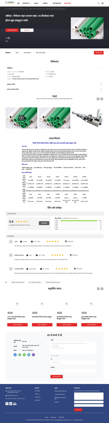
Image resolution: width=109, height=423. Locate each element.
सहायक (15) (70, 241)
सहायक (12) (79, 269)
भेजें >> (78, 409)
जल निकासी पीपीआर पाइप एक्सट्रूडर (42, 317)
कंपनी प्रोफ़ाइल (37, 391)
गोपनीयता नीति (61, 417)
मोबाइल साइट (53, 417)
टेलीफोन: (53, 367)
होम (6, 9)
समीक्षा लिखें (44, 223)
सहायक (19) (75, 255)
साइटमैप (46, 417)
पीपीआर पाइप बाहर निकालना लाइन (20, 9)
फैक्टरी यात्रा (37, 394)
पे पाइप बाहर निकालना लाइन (59, 394)
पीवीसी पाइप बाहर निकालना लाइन (60, 391)
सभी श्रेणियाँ (56, 402)
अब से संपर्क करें (56, 376)
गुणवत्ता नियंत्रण (38, 397)
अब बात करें (27, 30)
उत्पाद (10, 9)
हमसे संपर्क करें (37, 400)
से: (51, 359)
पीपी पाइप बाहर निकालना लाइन (52, 282)
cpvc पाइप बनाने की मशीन (35, 282)
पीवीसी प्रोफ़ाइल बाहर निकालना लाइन (60, 398)
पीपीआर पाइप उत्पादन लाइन (18, 282)
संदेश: (52, 340)
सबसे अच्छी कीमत (12, 30)
